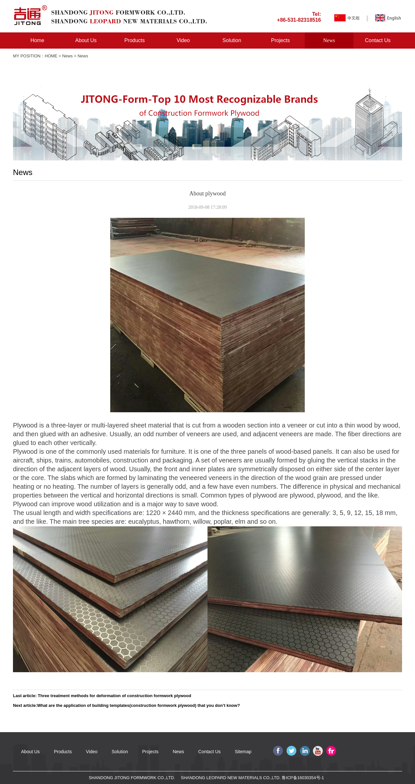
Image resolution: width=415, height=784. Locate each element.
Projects (280, 40)
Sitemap (243, 751)
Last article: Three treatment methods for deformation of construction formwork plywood (102, 695)
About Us (86, 40)
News (329, 40)
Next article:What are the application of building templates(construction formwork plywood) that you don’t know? (126, 705)
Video (183, 40)
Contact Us (377, 40)
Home (37, 40)
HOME (51, 55)
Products (134, 40)
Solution (231, 40)
